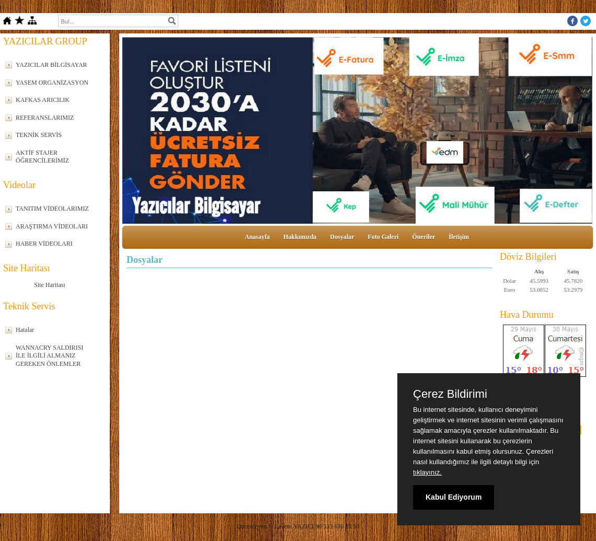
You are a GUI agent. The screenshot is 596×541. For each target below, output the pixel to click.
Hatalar (25, 329)
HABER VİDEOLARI (44, 243)
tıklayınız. (427, 472)
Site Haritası (49, 285)
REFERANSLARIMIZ (45, 117)
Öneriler (423, 236)
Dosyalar (342, 236)
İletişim (459, 236)
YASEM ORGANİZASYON (52, 82)
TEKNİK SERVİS (39, 135)
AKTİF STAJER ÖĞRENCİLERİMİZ (42, 157)
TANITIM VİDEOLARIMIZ (52, 208)
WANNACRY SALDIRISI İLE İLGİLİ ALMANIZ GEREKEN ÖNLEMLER (49, 355)
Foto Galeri (383, 236)
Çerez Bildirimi (450, 394)
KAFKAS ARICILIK (43, 99)
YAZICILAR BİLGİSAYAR (51, 64)
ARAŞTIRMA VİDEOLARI (52, 226)
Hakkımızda (299, 236)
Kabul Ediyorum (454, 497)
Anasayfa (257, 236)
